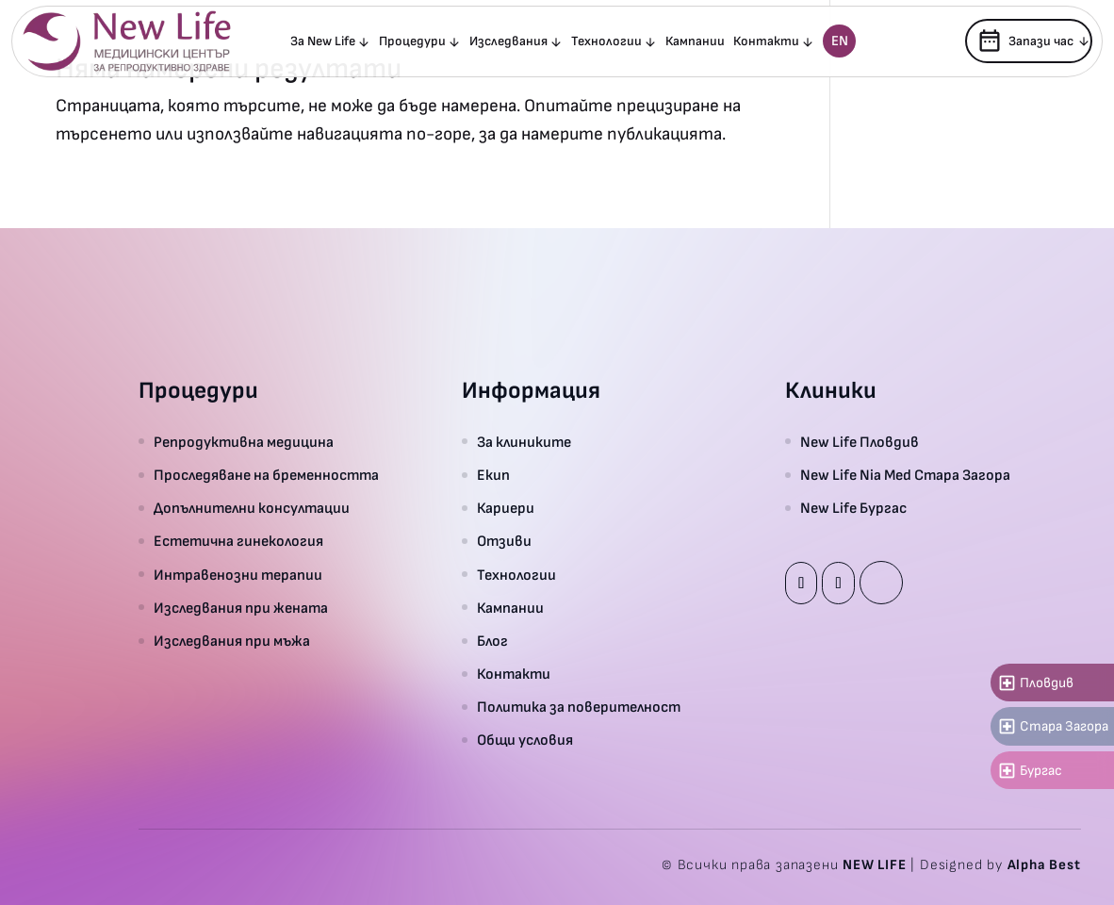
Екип (493, 476)
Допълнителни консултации (252, 509)
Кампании (695, 42)
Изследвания (508, 42)
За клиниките (524, 443)
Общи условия (525, 740)
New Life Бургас (853, 509)
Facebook (801, 583)
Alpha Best (1044, 865)
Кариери (505, 509)
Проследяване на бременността (266, 476)
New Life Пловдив (859, 443)
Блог (492, 641)
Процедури (412, 42)
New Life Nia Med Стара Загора (905, 476)
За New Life (322, 42)
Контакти (766, 42)
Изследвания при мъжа (232, 641)
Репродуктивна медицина (244, 443)
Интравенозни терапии (238, 575)
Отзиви (504, 542)
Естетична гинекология (238, 542)
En (839, 41)
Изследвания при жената (241, 608)
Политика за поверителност (578, 707)
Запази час (1024, 41)
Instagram (838, 583)
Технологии (606, 42)
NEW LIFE (874, 865)
